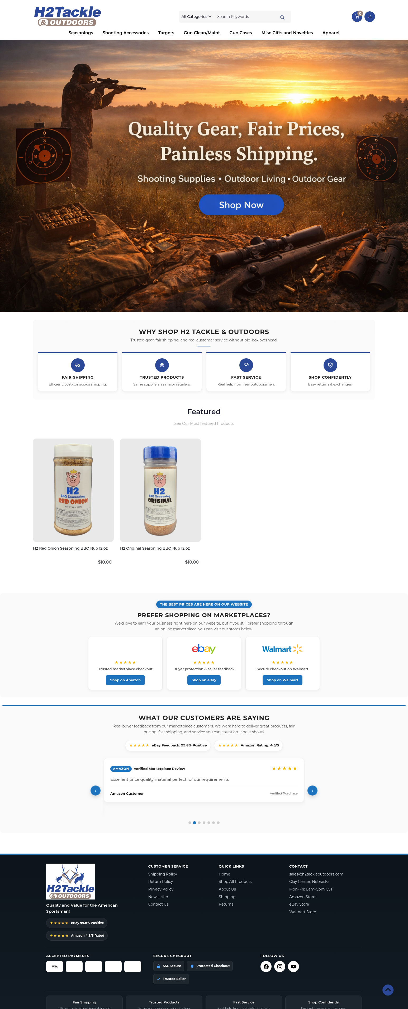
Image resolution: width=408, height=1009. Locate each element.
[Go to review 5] (208, 822)
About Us (227, 889)
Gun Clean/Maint (202, 32)
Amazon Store (302, 896)
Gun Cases (241, 32)
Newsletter (158, 896)
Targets (166, 32)
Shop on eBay (204, 680)
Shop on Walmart (282, 680)
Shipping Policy (162, 874)
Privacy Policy (160, 889)
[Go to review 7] (218, 822)
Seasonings (81, 32)
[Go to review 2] (194, 822)
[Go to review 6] (213, 822)
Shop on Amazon (126, 680)
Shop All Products (235, 881)
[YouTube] (293, 966)
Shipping (227, 896)
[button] (357, 16)
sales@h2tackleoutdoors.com (316, 874)
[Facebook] (266, 966)
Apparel (330, 32)
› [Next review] (312, 791)
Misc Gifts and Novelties (287, 32)
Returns (226, 904)
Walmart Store (302, 912)
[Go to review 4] (204, 822)
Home (224, 874)
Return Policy (160, 881)
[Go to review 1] (189, 822)
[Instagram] (279, 966)
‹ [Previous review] (95, 791)
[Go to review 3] (199, 822)
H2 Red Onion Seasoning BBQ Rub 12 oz (70, 548)
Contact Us (158, 904)
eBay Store (299, 904)
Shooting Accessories (126, 32)
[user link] (369, 16)
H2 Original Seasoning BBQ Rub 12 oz (155, 548)
